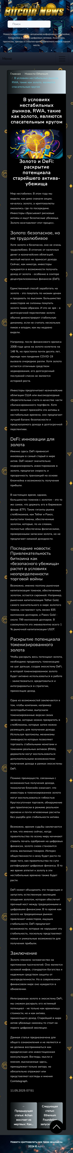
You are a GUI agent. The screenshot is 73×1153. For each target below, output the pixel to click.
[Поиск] (29, 24)
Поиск (58, 24)
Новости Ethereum (36, 74)
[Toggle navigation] (62, 59)
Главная (15, 74)
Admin (41, 1146)
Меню (7, 58)
